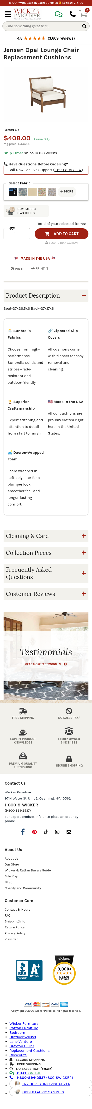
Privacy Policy (15, 933)
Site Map (11, 876)
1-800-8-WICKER (21, 805)
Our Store (12, 864)
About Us (12, 858)
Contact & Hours (17, 910)
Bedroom (17, 1032)
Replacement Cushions (30, 1050)
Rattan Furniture (24, 1028)
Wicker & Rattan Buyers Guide (28, 870)
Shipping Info (15, 921)
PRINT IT (39, 269)
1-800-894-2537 (68, 170)
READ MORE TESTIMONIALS (46, 664)
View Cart (12, 939)
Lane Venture (21, 1041)
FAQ (7, 915)
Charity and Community (23, 888)
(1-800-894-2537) (18, 811)
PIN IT (14, 269)
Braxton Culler (22, 1046)
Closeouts (18, 1055)
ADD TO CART (62, 233)
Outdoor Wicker (23, 1037)
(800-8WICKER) (41, 1077)
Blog (8, 882)
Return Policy (15, 927)
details (46, 1069)
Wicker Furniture (24, 1023)
